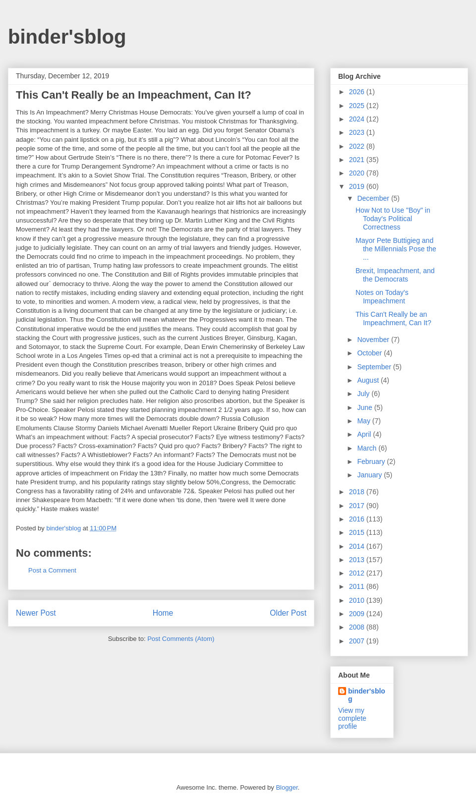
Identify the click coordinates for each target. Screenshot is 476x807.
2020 (357, 173)
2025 (357, 106)
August (368, 380)
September (375, 367)
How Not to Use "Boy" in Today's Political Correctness (393, 218)
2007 (357, 641)
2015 (357, 532)
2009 (357, 614)
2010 (357, 600)
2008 (357, 627)
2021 (357, 160)
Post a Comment (52, 570)
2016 (357, 519)
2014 (357, 546)
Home (163, 613)
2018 (357, 492)
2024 (357, 119)
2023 (357, 132)
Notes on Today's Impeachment (382, 296)
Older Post (288, 613)
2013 (357, 560)
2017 (357, 506)
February (372, 461)
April (365, 434)
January (370, 475)
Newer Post (36, 613)
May (364, 421)
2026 (357, 92)
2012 (357, 573)
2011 (357, 586)
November (374, 340)
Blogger (287, 787)
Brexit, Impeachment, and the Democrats (395, 275)
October (370, 353)
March (367, 448)
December (374, 198)
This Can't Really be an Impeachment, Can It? (393, 318)
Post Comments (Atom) (180, 638)
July (364, 394)
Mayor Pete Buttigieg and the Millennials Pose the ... (396, 248)
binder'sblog (67, 37)
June (365, 407)
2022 (357, 146)
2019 (357, 186)
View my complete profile (352, 718)
